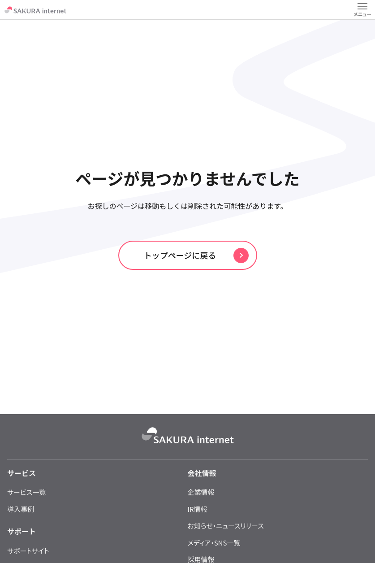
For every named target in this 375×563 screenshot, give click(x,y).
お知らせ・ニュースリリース (226, 525)
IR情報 (197, 509)
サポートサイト (28, 550)
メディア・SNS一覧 (214, 542)
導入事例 (20, 509)
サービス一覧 (26, 492)
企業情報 (201, 492)
